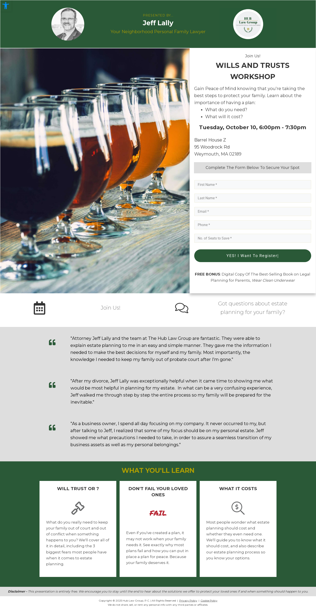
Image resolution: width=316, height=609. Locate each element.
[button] (5, 5)
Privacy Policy (188, 600)
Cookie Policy (209, 600)
